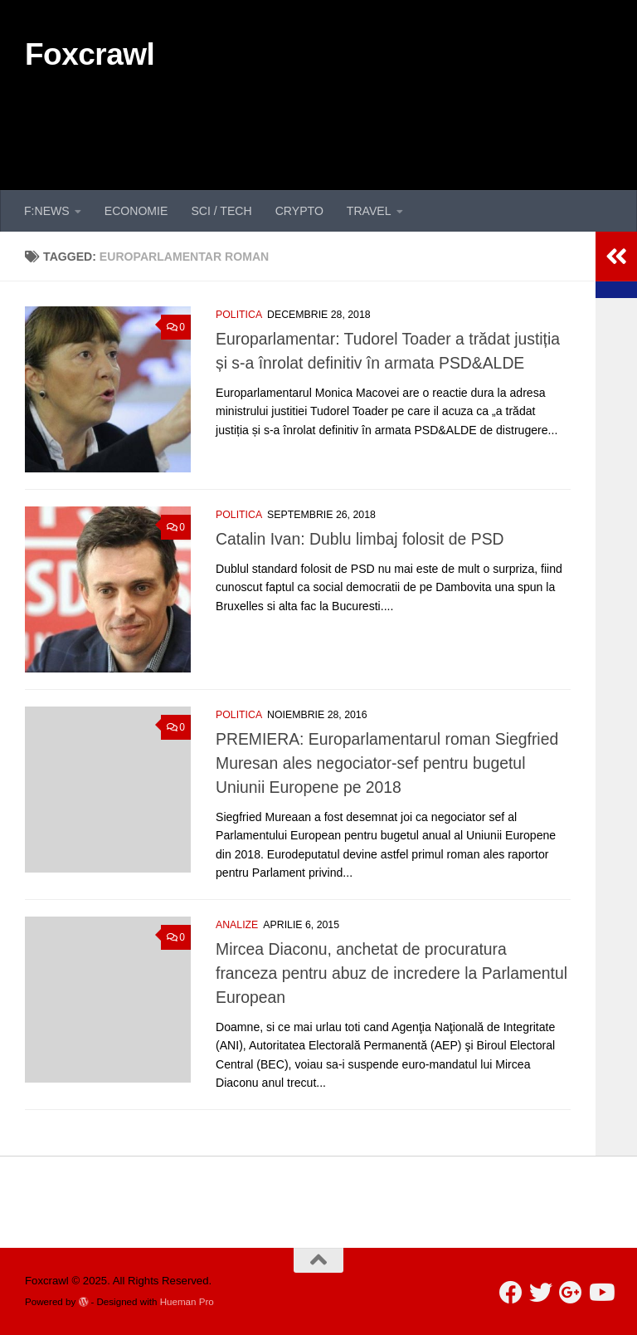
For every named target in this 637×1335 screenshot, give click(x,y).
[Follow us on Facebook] (511, 1292)
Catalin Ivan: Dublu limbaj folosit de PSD (360, 539)
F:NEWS (47, 211)
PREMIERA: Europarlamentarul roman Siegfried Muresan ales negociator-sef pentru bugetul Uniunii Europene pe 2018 (387, 763)
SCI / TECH (221, 211)
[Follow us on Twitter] (540, 1292)
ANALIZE (237, 925)
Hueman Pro (187, 1301)
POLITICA (239, 314)
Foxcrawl (89, 54)
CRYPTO (299, 211)
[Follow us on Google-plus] (570, 1292)
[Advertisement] (310, 123)
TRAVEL (369, 211)
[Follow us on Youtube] (600, 1292)
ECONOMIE (136, 211)
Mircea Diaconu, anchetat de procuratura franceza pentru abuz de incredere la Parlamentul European (391, 973)
